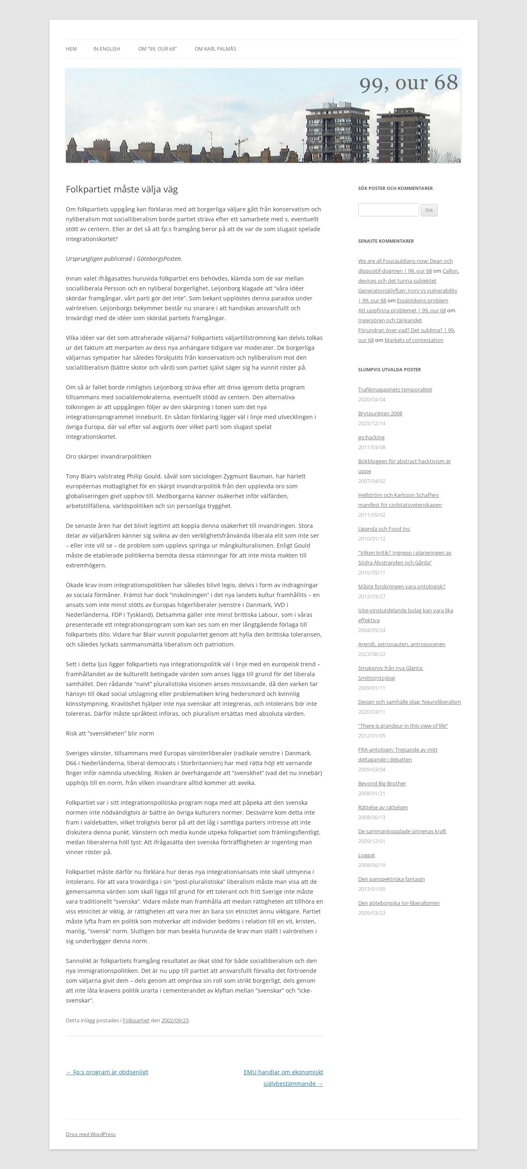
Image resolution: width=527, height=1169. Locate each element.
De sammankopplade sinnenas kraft (402, 831)
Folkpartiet (136, 1020)
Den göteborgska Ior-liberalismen (399, 903)
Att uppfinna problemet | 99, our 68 (402, 310)
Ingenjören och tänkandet (390, 320)
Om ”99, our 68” (157, 48)
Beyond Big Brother (382, 783)
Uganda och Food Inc (384, 528)
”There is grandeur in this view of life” (403, 725)
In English (106, 48)
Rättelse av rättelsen (383, 807)
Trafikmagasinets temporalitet (395, 389)
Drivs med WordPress (91, 1134)
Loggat (366, 855)
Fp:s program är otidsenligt (107, 1072)
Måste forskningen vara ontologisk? (401, 586)
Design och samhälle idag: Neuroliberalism (409, 701)
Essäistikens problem (422, 300)
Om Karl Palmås (215, 48)
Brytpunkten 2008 (380, 413)
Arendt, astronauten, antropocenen (401, 644)
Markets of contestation (414, 340)
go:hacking (371, 437)
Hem (71, 48)
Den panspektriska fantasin (391, 879)
